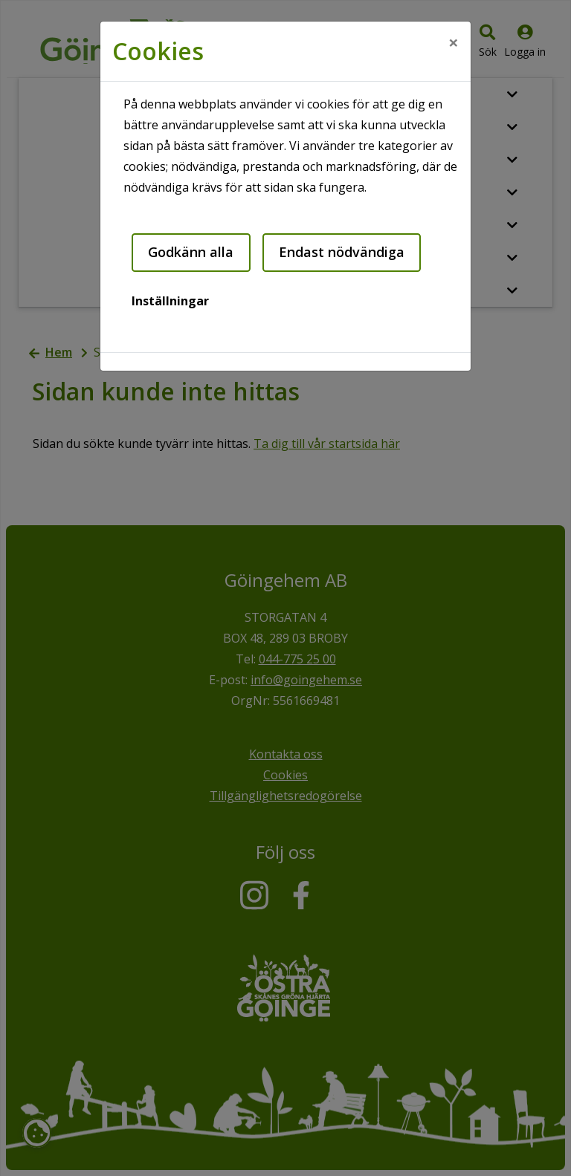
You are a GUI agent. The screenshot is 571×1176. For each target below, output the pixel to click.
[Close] (453, 42)
